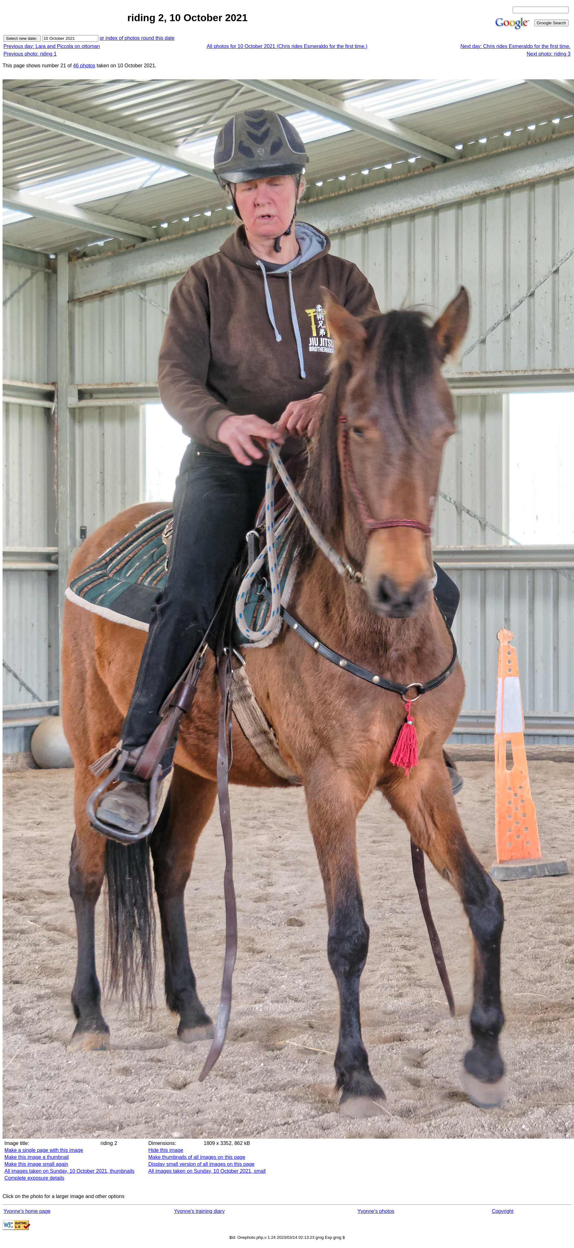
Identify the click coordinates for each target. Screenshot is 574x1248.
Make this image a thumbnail (36, 1157)
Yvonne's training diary (199, 1211)
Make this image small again (36, 1164)
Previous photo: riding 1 (30, 54)
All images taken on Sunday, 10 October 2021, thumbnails (69, 1171)
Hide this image (165, 1150)
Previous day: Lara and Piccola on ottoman (51, 46)
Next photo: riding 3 (549, 54)
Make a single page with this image (43, 1150)
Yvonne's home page (27, 1211)
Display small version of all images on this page (201, 1164)
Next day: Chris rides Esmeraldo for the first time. (515, 46)
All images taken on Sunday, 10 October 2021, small (207, 1171)
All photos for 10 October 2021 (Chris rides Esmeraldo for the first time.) (287, 46)
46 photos (84, 65)
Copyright (502, 1211)
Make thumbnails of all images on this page (196, 1157)
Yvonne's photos (375, 1211)
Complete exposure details (34, 1178)
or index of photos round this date (137, 38)
